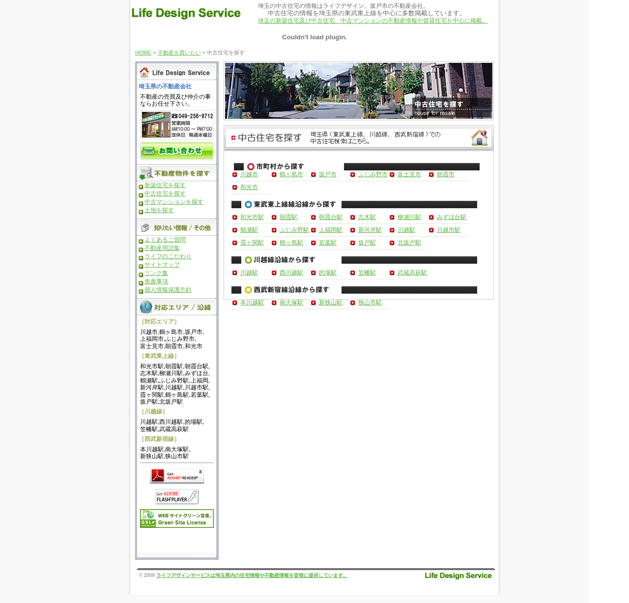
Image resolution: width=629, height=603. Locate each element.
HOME (143, 52)
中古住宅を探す (165, 193)
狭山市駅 (370, 302)
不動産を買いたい (179, 52)
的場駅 (328, 272)
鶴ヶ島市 (291, 174)
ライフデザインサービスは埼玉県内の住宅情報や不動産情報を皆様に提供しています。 (252, 575)
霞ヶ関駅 (252, 242)
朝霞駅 (288, 217)
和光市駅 (252, 217)
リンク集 (156, 273)
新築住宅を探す (165, 185)
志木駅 (367, 217)
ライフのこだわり (168, 256)
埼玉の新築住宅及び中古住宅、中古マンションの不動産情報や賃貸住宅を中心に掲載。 (373, 20)
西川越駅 (291, 272)
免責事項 (156, 281)
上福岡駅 (331, 229)
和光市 (249, 187)
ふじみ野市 (373, 174)
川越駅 (406, 229)
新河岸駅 (370, 229)
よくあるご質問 (165, 239)
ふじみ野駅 (294, 229)
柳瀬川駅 (409, 217)
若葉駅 (328, 242)
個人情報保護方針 (168, 289)
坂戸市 (328, 174)
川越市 (249, 174)
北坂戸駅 (409, 242)
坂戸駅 (367, 242)
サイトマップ (162, 264)
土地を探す (159, 210)
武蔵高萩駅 (412, 272)
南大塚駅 (291, 302)
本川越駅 (252, 302)
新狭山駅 (331, 302)
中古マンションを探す (173, 201)
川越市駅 (448, 229)
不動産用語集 (162, 248)
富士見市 (409, 174)
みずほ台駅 (451, 217)
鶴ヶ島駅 (291, 242)
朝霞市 (446, 174)
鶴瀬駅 (249, 229)
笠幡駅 (367, 272)
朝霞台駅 (331, 217)
